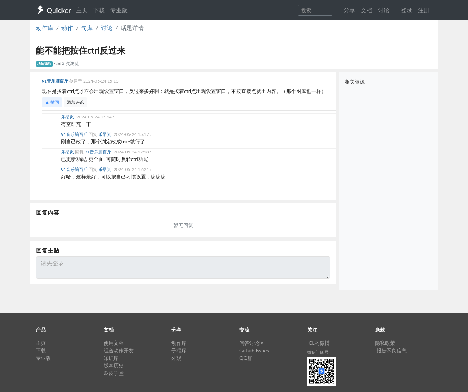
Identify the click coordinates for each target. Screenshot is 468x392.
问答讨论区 (251, 343)
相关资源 (355, 82)
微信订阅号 (318, 352)
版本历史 (114, 365)
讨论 (107, 27)
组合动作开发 (119, 350)
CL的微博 (319, 343)
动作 (67, 27)
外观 (176, 358)
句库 (87, 27)
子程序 (178, 350)
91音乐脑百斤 (55, 81)
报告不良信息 (392, 350)
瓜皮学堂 (114, 373)
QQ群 (245, 358)
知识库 (111, 358)
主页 (82, 9)
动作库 (44, 27)
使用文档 (114, 343)
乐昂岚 (68, 116)
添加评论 (75, 102)
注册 (423, 9)
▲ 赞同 (52, 102)
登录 (406, 9)
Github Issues (254, 350)
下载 (99, 9)
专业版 (119, 9)
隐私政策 (385, 343)
